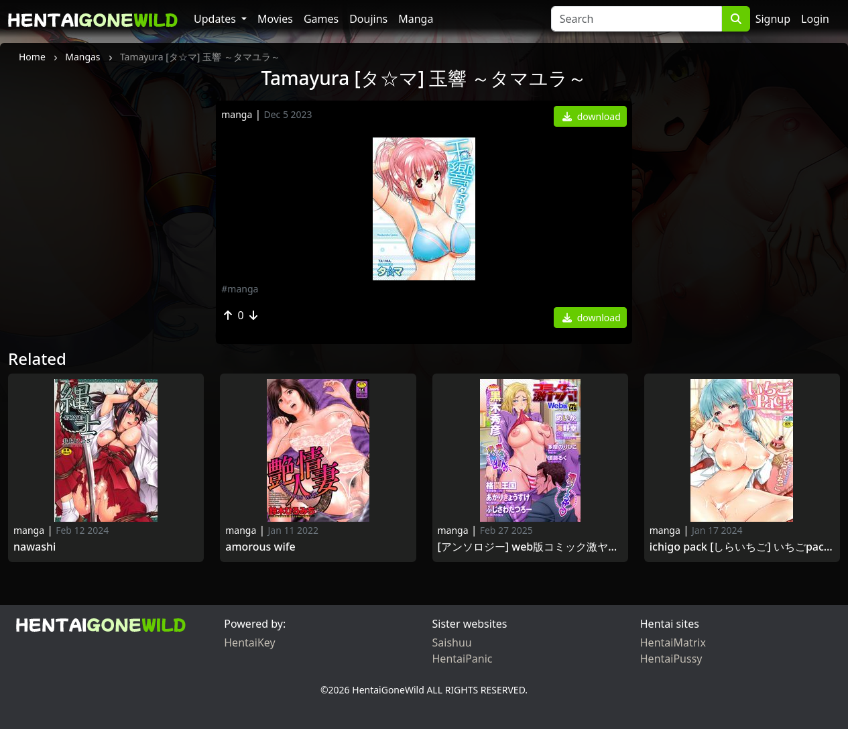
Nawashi (37, 547)
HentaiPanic (462, 658)
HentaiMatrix (673, 642)
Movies (275, 18)
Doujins (368, 18)
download (591, 116)
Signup (772, 18)
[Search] (636, 19)
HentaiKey (249, 642)
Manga (415, 18)
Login (815, 18)
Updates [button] (216, 18)
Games (321, 18)
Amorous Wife (260, 547)
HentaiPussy (671, 658)
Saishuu (452, 642)
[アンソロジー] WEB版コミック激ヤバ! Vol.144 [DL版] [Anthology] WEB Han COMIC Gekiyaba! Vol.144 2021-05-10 (530, 547)
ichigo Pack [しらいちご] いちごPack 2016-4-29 (742, 547)
